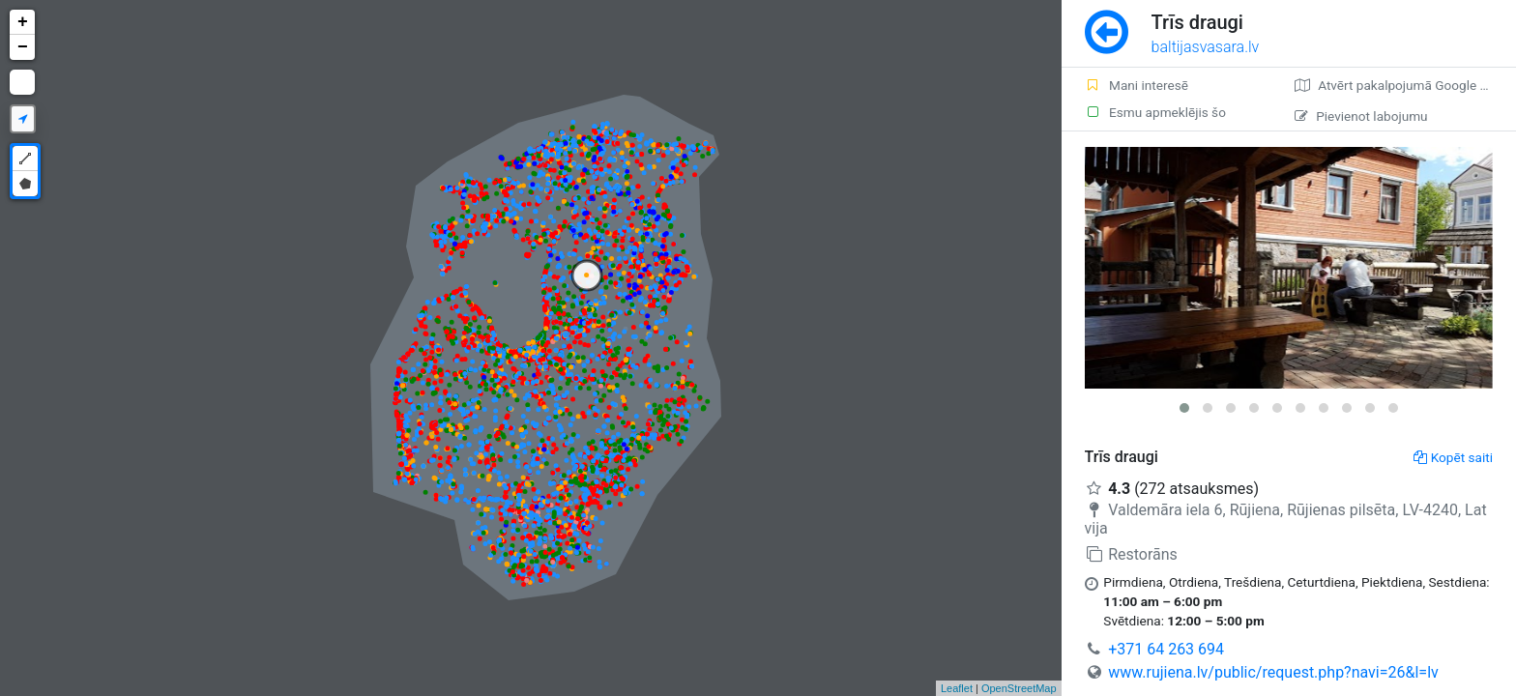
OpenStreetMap (1019, 688)
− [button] (22, 47)
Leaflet (957, 688)
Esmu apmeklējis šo (1155, 112)
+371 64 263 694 (1166, 649)
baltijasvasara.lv (1206, 47)
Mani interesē (1136, 85)
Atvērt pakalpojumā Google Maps (1403, 85)
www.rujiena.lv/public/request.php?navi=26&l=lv (1273, 672)
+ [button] (22, 22)
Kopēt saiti (1453, 457)
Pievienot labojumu (1361, 116)
